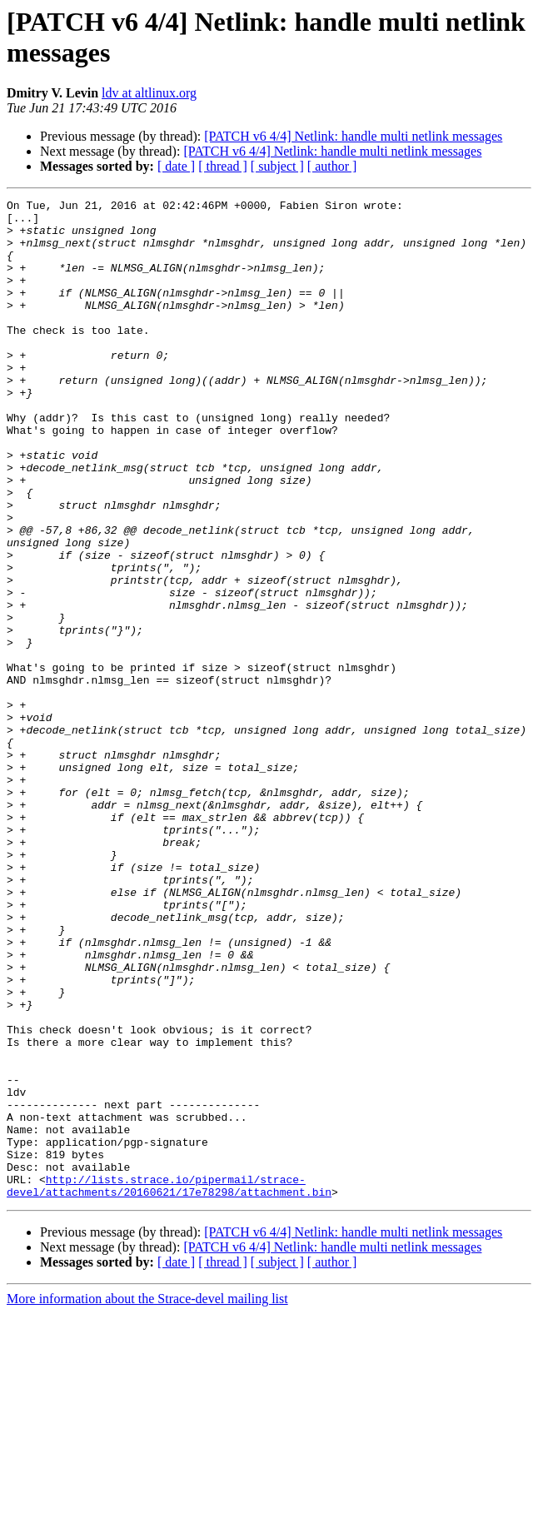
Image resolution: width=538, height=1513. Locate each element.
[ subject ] (277, 166)
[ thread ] (222, 166)
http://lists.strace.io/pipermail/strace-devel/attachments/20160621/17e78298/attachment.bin (169, 1384)
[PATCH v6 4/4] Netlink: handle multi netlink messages (353, 136)
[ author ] (332, 166)
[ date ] (176, 166)
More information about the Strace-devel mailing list (147, 1498)
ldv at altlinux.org (149, 93)
